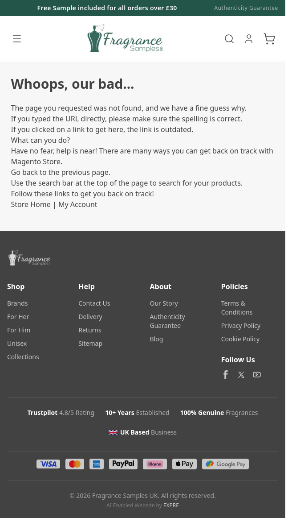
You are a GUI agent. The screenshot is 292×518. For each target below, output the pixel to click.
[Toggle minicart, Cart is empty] (269, 39)
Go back (24, 172)
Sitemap (90, 343)
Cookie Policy (240, 339)
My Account (77, 204)
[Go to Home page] (124, 38)
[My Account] (249, 39)
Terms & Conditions (237, 307)
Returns (89, 330)
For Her (18, 316)
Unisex (17, 343)
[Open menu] (17, 39)
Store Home (31, 204)
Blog (156, 339)
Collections (23, 356)
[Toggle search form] (229, 39)
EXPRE (171, 505)
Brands (17, 303)
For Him (18, 330)
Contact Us (94, 303)
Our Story (164, 303)
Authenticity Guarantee (246, 8)
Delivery (90, 316)
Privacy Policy (240, 325)
